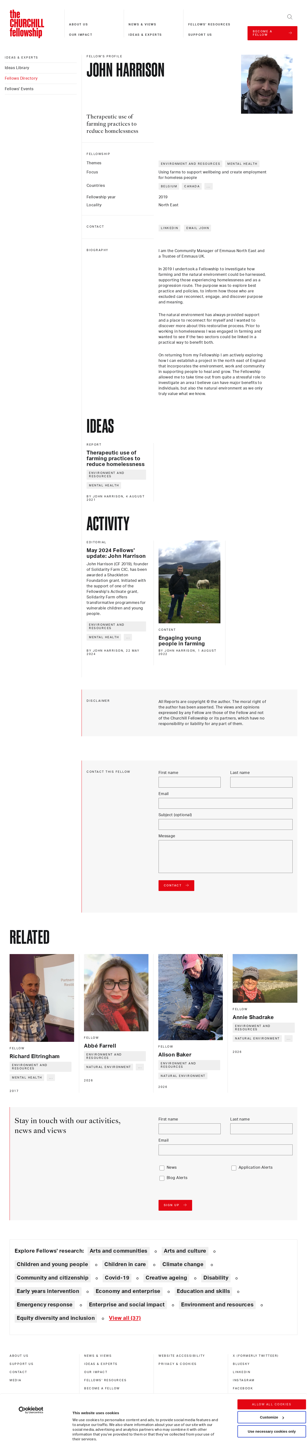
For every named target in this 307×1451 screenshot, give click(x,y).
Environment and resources (191, 163)
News (172, 1167)
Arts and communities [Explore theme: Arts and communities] (119, 1251)
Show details (79, 1433)
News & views (142, 24)
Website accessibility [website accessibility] (182, 1355)
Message (167, 836)
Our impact (80, 34)
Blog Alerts (177, 1178)
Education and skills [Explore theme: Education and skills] (203, 1291)
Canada (192, 186)
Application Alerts (256, 1167)
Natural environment (108, 1067)
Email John (197, 228)
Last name (240, 773)
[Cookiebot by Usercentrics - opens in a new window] (31, 1381)
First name (168, 773)
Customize (272, 1388)
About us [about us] (19, 1355)
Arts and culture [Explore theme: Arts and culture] (185, 1251)
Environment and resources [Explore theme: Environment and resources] (217, 1304)
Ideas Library (17, 68)
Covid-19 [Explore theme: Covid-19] (117, 1277)
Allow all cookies (272, 1375)
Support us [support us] (22, 1364)
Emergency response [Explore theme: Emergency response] (45, 1304)
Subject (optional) (175, 815)
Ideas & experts (145, 34)
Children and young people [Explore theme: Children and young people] (52, 1264)
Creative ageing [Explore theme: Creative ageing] (166, 1277)
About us (78, 24)
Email (164, 794)
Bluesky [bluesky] (241, 1364)
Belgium (169, 186)
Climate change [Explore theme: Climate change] (183, 1264)
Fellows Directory (21, 78)
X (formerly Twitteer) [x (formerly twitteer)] (256, 1355)
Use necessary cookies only (272, 1403)
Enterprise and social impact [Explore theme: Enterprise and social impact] (127, 1304)
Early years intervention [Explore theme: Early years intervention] (48, 1291)
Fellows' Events (19, 89)
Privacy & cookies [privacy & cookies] (178, 1364)
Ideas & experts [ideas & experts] (21, 57)
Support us (200, 34)
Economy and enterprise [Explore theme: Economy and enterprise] (128, 1291)
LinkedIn (169, 228)
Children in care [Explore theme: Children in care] (125, 1264)
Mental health (242, 163)
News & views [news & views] (98, 1355)
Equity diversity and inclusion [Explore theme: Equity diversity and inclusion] (56, 1318)
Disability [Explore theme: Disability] (215, 1277)
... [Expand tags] (209, 186)
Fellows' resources (209, 24)
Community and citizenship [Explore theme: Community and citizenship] (53, 1277)
